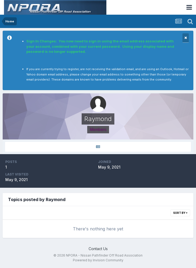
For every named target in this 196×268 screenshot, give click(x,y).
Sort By (180, 212)
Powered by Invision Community (98, 260)
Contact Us (98, 248)
